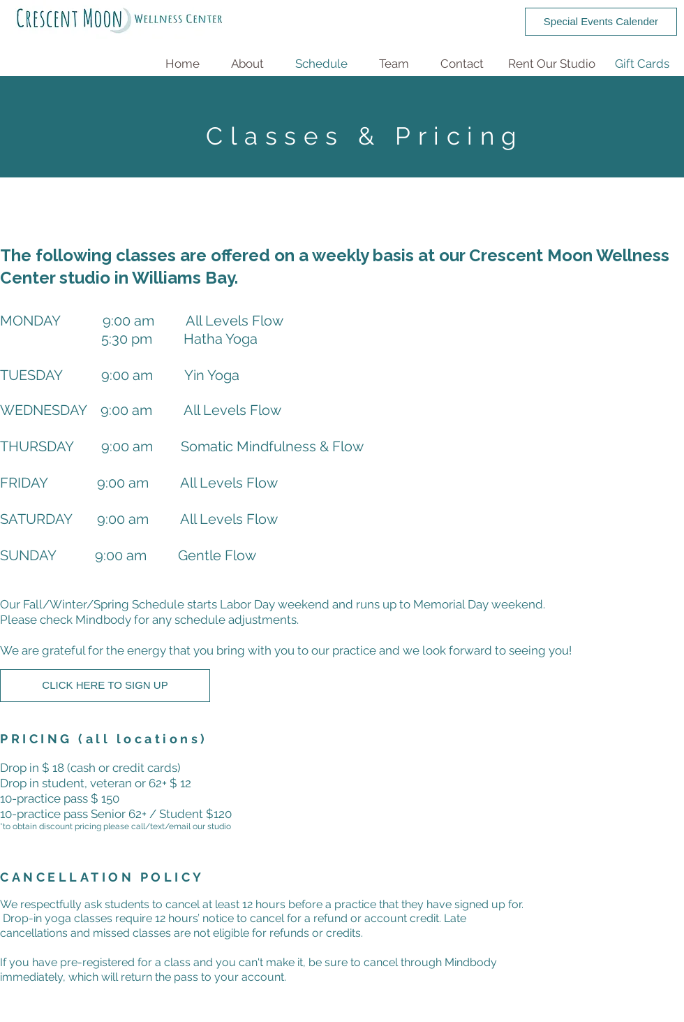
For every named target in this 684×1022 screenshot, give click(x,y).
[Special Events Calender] (601, 22)
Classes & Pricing (365, 136)
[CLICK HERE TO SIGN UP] (105, 685)
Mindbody (103, 620)
